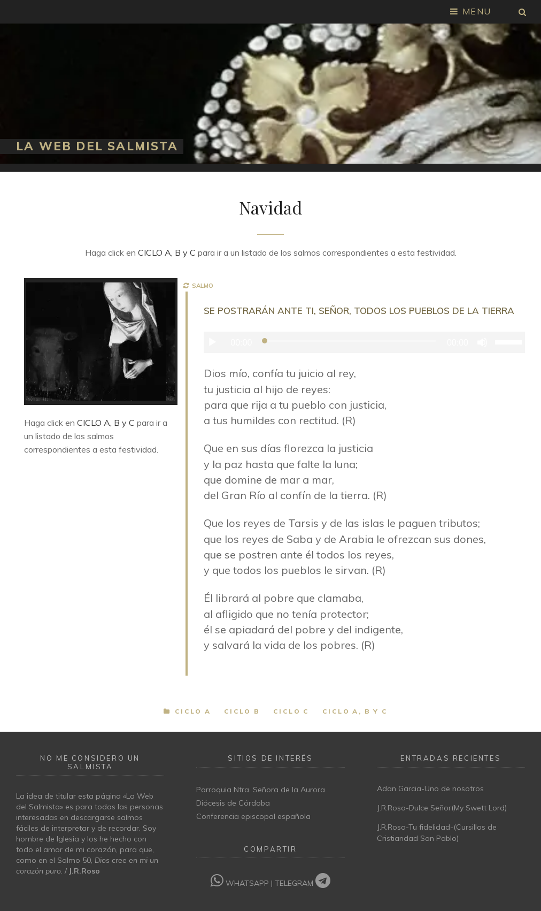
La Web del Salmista (97, 146)
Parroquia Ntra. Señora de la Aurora (260, 789)
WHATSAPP (241, 883)
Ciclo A (193, 711)
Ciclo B (242, 711)
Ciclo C (291, 711)
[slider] (349, 341)
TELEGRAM (302, 883)
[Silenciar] (482, 342)
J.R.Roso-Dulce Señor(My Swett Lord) (442, 808)
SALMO (201, 285)
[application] (364, 342)
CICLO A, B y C (167, 252)
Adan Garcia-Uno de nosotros (430, 788)
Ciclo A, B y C (355, 711)
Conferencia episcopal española (253, 816)
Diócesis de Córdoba (233, 803)
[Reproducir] (212, 342)
